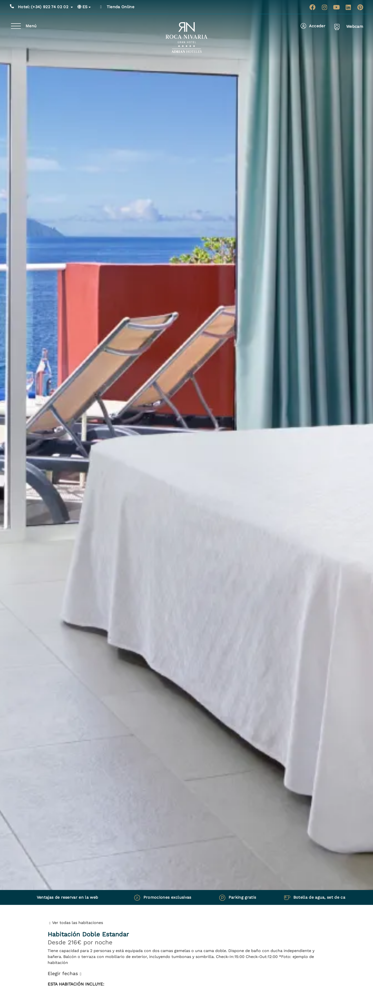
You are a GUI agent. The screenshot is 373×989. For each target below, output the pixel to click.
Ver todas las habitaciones (77, 922)
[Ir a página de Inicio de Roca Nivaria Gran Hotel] (186, 37)
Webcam (354, 26)
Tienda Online (120, 6)
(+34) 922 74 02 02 (45, 7)
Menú (31, 26)
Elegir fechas (63, 973)
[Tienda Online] (101, 7)
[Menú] (16, 26)
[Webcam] (336, 26)
